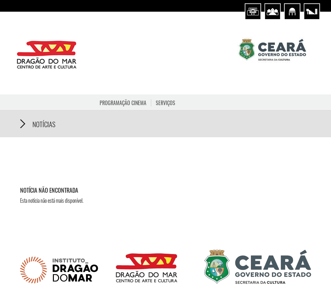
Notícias (43, 124)
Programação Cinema (123, 102)
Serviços (165, 102)
